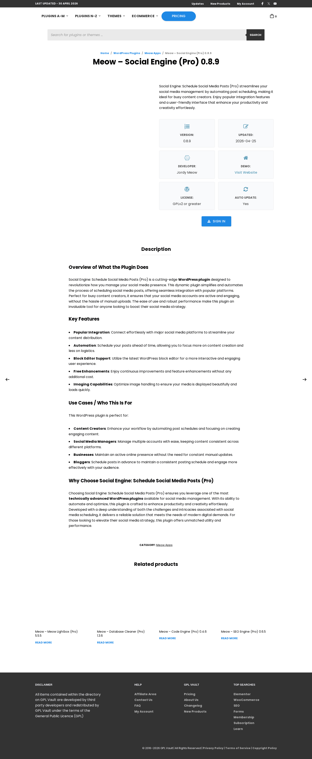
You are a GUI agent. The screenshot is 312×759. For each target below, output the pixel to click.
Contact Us (143, 699)
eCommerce (143, 16)
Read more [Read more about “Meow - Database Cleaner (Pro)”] (105, 641)
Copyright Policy (264, 747)
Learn (238, 728)
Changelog (193, 705)
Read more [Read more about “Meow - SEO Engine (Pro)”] (229, 637)
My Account (245, 4)
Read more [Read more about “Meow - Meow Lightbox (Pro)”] (43, 641)
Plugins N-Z (86, 16)
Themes (114, 16)
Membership (244, 716)
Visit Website (246, 172)
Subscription (244, 722)
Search (255, 35)
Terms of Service (237, 747)
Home (104, 53)
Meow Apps (153, 53)
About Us (191, 699)
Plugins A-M (53, 16)
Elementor (242, 693)
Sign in (216, 221)
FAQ (137, 705)
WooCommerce (246, 699)
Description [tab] (156, 248)
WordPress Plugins (126, 53)
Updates (198, 4)
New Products (220, 4)
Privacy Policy (211, 747)
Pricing (178, 16)
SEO (237, 705)
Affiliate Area (145, 693)
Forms (239, 710)
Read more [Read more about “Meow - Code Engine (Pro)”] (167, 637)
